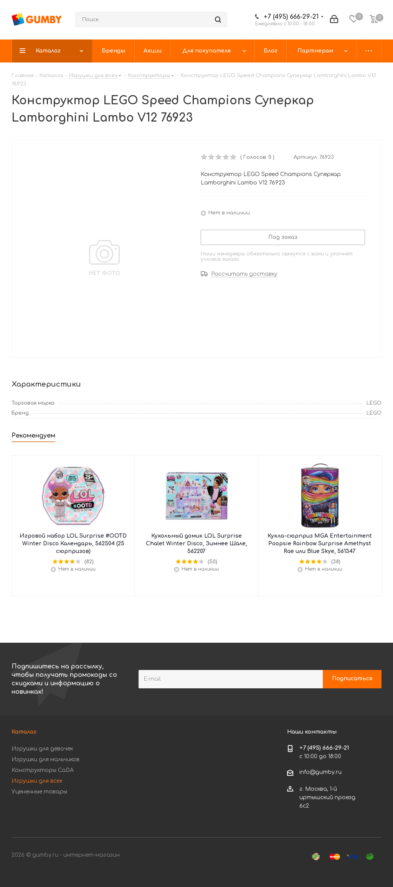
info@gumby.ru (320, 772)
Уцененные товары (39, 792)
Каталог (24, 732)
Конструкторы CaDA (43, 770)
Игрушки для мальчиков (45, 759)
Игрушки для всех (37, 781)
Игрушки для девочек (42, 749)
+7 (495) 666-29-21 (291, 16)
